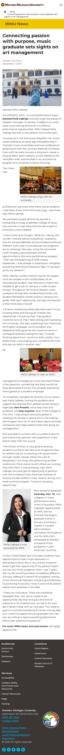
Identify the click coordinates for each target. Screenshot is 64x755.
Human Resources (11, 694)
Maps (4, 699)
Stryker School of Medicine (43, 665)
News (12, 12)
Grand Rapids (41, 648)
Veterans (6, 661)
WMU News (16, 24)
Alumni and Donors (7, 650)
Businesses (7, 656)
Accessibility (8, 678)
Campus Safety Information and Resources (10, 686)
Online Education (43, 658)
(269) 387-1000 (10, 717)
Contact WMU (10, 721)
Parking (5, 704)
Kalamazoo (40, 653)
